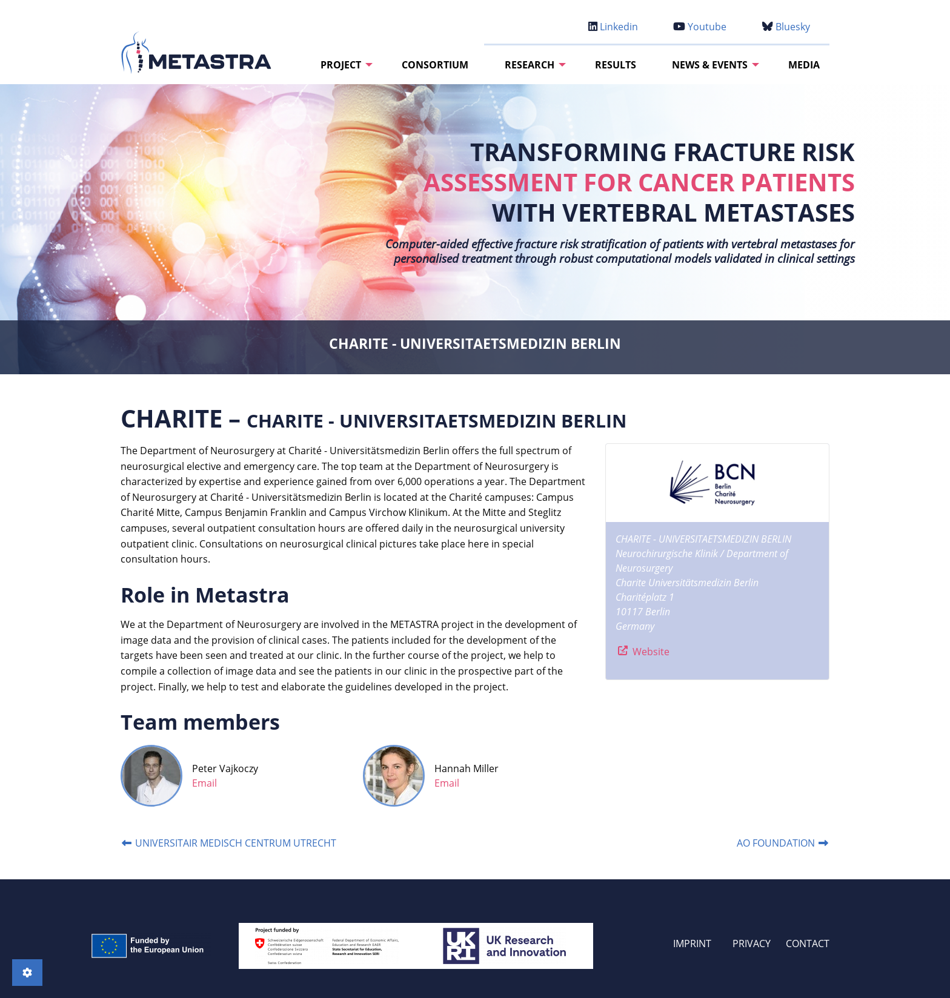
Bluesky (786, 26)
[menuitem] (343, 64)
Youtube (699, 26)
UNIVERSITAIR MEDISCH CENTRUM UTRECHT (228, 843)
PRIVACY (751, 943)
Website (649, 651)
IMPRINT (692, 943)
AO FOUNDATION (783, 843)
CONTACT (807, 943)
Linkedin (613, 26)
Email (204, 783)
